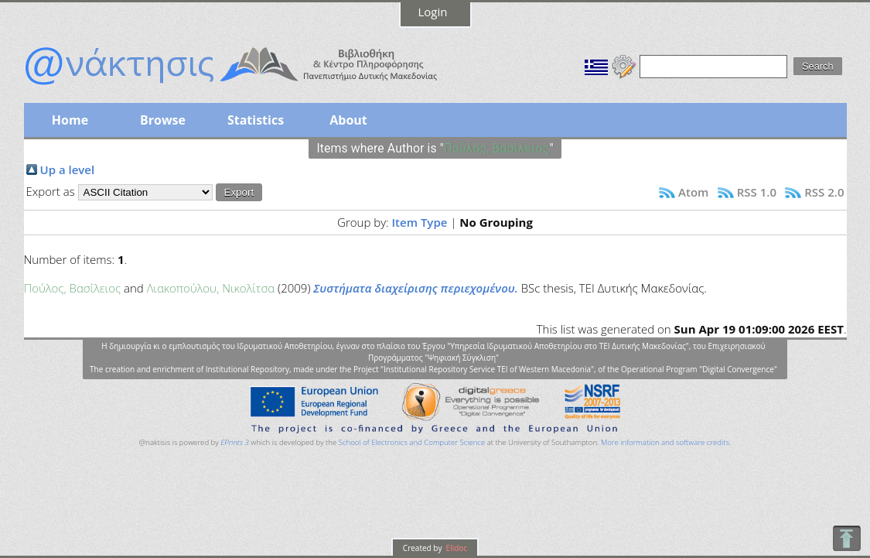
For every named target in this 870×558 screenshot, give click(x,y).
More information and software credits (665, 442)
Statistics (255, 119)
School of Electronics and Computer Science (412, 442)
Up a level (67, 169)
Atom (693, 192)
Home (70, 119)
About (348, 119)
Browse (163, 119)
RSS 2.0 (824, 192)
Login (433, 11)
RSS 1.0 (756, 192)
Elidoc (455, 548)
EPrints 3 (234, 442)
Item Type (420, 222)
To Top (846, 538)
